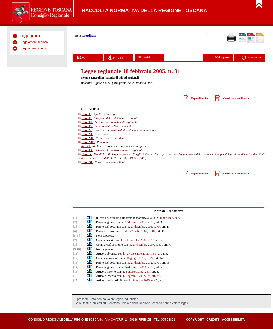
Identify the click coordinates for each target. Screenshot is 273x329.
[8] (75, 244)
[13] (75, 262)
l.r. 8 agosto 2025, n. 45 (143, 280)
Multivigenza (222, 57)
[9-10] (77, 249)
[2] (75, 222)
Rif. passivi (144, 57)
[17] (75, 280)
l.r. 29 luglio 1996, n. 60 (166, 217)
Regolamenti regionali (34, 42)
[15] (75, 271)
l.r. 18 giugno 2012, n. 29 (138, 258)
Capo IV (87, 126)
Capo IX (87, 150)
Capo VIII (88, 142)
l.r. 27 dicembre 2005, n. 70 (137, 222)
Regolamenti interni (33, 48)
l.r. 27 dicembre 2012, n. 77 (143, 262)
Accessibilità (233, 319)
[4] (75, 231)
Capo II (86, 118)
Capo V (86, 130)
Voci (81, 57)
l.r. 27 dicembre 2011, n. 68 (139, 253)
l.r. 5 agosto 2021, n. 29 (136, 276)
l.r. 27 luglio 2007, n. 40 (140, 231)
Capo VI (87, 134)
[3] (75, 226)
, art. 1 (162, 280)
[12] (75, 258)
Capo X (87, 154)
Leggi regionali (30, 36)
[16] (75, 276)
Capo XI (87, 162)
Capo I (86, 114)
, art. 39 (155, 276)
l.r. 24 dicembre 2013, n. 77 (137, 267)
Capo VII (87, 138)
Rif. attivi (115, 57)
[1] (75, 217)
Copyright (195, 319)
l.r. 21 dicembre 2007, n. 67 (137, 240)
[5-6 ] (76, 235)
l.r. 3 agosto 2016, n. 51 (136, 271)
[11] (75, 253)
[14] (75, 267)
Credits (213, 319)
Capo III (87, 122)
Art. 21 (86, 146)
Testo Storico (251, 57)
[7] (75, 240)
